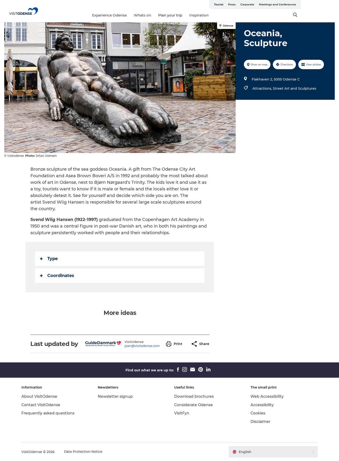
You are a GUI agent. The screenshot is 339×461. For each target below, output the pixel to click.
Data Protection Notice (85, 452)
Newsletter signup (116, 396)
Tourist (257, 4)
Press (270, 4)
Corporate (285, 4)
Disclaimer (260, 421)
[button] (175, 344)
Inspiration (218, 15)
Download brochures (194, 396)
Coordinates (57, 275)
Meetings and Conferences (315, 4)
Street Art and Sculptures (294, 88)
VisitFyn (181, 413)
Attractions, (262, 88)
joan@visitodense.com (142, 346)
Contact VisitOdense (43, 405)
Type (49, 258)
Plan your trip (190, 15)
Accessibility (261, 405)
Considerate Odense (194, 405)
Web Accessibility (266, 396)
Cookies (257, 413)
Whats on (161, 15)
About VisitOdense (41, 396)
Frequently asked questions (50, 413)
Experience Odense (128, 15)
